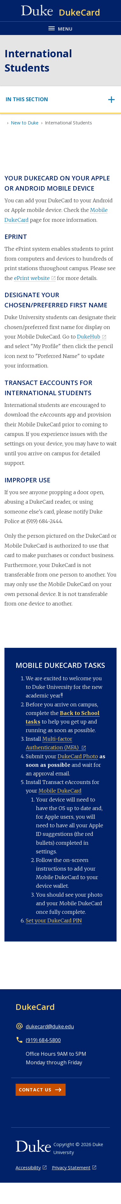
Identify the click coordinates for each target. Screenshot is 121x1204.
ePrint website (32, 278)
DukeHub (88, 336)
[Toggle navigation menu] (60, 28)
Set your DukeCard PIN (54, 920)
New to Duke (25, 123)
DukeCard (35, 1006)
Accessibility (28, 1168)
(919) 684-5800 (43, 1040)
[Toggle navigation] (60, 99)
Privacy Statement (71, 1168)
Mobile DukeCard (60, 791)
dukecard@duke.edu (50, 1026)
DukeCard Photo (78, 756)
